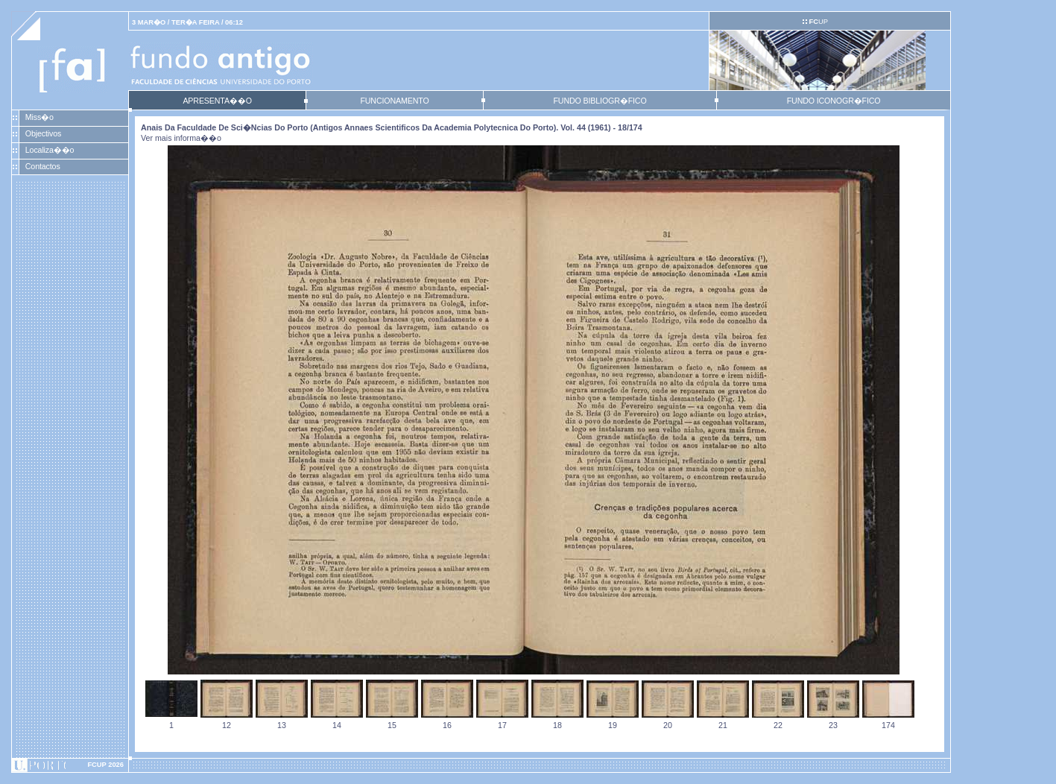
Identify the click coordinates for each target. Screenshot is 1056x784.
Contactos (42, 166)
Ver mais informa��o (181, 137)
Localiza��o (50, 149)
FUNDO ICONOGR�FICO (834, 100)
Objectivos (43, 133)
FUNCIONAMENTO (394, 100)
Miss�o (39, 117)
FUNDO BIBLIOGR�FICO (599, 100)
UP (818, 21)
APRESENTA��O (217, 100)
